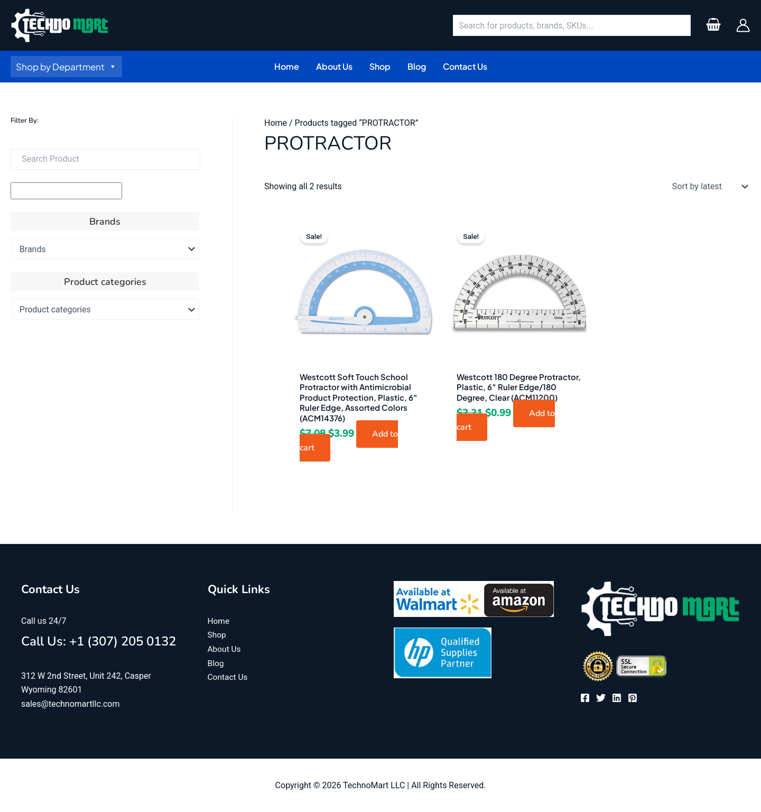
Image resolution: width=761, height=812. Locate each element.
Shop (217, 635)
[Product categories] (105, 309)
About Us (225, 649)
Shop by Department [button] (66, 66)
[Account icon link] (743, 25)
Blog (216, 663)
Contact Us (228, 676)
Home (275, 123)
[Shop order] (707, 186)
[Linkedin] (616, 698)
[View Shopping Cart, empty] (713, 25)
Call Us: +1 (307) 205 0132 (98, 641)
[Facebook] (585, 698)
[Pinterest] (632, 698)
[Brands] (105, 249)
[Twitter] (601, 698)
